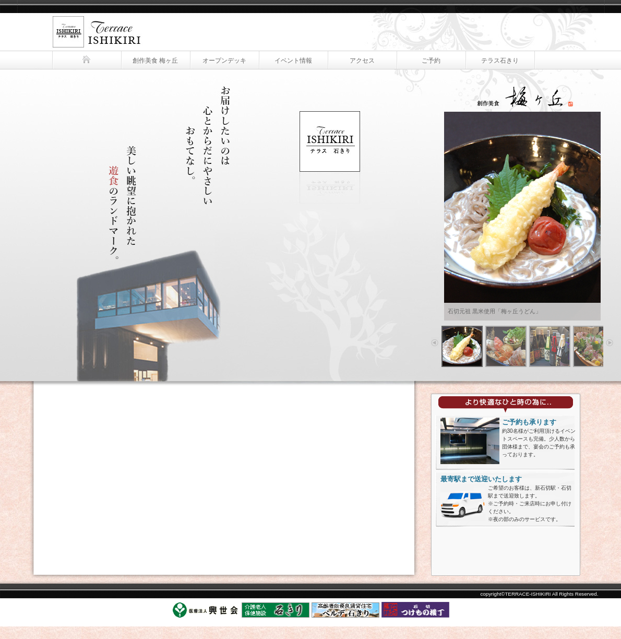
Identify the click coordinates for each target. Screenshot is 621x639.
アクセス (362, 60)
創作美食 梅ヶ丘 (155, 60)
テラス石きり (94, 25)
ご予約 (431, 60)
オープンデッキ (224, 60)
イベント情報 (293, 60)
